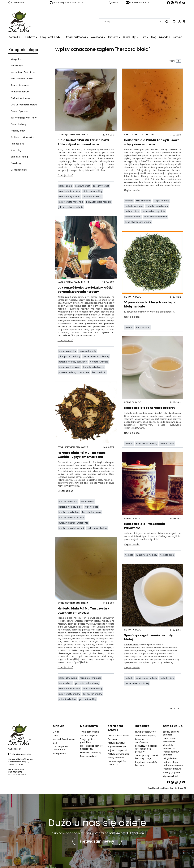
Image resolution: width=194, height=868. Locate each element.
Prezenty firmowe (172, 768)
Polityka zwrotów (116, 742)
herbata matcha (67, 351)
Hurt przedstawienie (145, 731)
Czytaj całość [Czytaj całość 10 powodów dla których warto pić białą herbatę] (132, 317)
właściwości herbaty (146, 443)
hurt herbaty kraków (97, 528)
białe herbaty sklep (93, 191)
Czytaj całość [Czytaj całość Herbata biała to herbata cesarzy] (132, 433)
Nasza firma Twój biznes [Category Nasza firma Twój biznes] (73, 282)
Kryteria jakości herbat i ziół (60, 748)
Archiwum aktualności (22, 137)
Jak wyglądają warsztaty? (24, 117)
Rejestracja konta (89, 756)
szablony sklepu (156, 788)
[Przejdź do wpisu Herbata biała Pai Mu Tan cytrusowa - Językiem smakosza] (152, 100)
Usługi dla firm (170, 758)
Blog (55, 742)
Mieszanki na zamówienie (141, 741)
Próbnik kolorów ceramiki (171, 753)
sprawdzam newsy (97, 841)
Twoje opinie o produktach (87, 741)
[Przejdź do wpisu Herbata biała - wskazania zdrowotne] (152, 483)
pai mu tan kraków (92, 693)
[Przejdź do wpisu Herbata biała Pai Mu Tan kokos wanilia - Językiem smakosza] (86, 412)
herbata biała (65, 185)
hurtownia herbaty (68, 501)
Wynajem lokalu (171, 776)
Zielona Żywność (19, 111)
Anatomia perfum (20, 91)
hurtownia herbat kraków (71, 517)
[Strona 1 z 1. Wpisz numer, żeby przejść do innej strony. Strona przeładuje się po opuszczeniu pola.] (178, 61)
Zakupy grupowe (171, 772)
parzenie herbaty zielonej (96, 356)
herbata (129, 200)
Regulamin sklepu (117, 746)
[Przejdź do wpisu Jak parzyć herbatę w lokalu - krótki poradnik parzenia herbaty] (86, 247)
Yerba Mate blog (19, 156)
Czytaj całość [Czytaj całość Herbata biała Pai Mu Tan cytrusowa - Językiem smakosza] (132, 190)
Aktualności (17, 65)
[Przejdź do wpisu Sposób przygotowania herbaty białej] (152, 595)
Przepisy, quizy (18, 130)
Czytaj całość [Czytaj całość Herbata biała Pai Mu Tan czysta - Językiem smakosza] (65, 667)
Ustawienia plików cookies (117, 763)
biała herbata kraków (69, 191)
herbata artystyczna (93, 367)
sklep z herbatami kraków (138, 222)
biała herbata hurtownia (71, 201)
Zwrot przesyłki (88, 735)
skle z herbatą (143, 200)
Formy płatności (116, 757)
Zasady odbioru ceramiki (171, 733)
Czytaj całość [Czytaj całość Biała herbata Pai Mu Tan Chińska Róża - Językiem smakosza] (65, 175)
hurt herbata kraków (69, 512)
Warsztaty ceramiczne (169, 747)
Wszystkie (16, 59)
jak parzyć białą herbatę (71, 207)
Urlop (55, 735)
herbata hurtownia (92, 512)
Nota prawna (59, 753)
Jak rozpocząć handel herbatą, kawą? (146, 757)
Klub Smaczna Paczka (22, 78)
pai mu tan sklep (87, 699)
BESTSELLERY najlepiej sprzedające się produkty (146, 748)
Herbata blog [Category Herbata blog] (133, 296)
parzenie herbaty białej (70, 506)
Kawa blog (16, 150)
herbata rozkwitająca (69, 367)
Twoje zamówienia (89, 731)
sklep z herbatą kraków (155, 216)
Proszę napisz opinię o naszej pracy (91, 747)
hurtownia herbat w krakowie (73, 522)
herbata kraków (133, 216)
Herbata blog (17, 143)
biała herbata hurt (92, 196)
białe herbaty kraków (69, 196)
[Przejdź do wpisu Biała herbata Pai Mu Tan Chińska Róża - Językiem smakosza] (86, 100)
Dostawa (112, 739)
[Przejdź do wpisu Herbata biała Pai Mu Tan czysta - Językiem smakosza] (86, 568)
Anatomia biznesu (20, 85)
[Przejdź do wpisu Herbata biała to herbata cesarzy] (152, 367)
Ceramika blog (18, 124)
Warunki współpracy (145, 735)
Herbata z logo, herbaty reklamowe (173, 764)
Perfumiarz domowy (21, 98)
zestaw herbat (82, 185)
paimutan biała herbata (98, 201)
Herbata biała (131, 644)
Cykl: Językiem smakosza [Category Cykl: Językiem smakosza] (73, 134)
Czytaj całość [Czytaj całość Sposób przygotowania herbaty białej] (132, 667)
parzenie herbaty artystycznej (74, 372)
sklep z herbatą (161, 200)
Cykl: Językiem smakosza (24, 104)
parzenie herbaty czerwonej (73, 361)
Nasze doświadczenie (64, 739)
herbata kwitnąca (99, 361)
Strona (172, 61)
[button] (166, 21)
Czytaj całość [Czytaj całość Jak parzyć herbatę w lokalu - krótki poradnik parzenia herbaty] (65, 340)
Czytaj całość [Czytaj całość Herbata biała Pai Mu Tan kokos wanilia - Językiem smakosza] (65, 491)
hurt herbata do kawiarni (71, 528)
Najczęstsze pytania (118, 750)
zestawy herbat (101, 185)
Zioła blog (16, 163)
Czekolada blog (19, 169)
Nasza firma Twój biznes (23, 72)
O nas (56, 731)
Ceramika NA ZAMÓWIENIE (169, 740)
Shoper (181, 788)
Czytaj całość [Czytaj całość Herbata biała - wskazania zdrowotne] (132, 544)
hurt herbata (91, 506)
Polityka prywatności (118, 753)
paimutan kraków (67, 699)
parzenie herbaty (87, 351)
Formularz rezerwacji (90, 752)
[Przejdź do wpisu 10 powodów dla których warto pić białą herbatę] (152, 262)
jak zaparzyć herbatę (69, 356)
